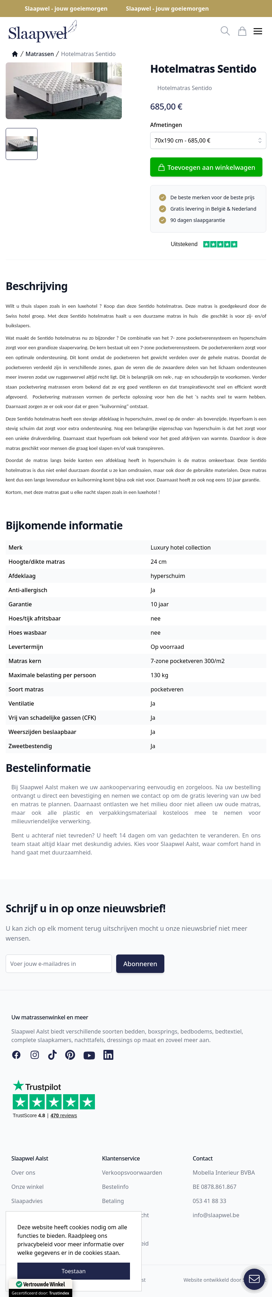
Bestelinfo (115, 1187)
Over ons (23, 1172)
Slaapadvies (26, 1201)
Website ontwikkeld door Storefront (224, 1279)
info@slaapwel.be (216, 1215)
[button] (257, 31)
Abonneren (140, 963)
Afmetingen (166, 125)
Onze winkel (27, 1187)
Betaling (113, 1201)
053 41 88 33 (209, 1201)
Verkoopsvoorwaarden (132, 1172)
